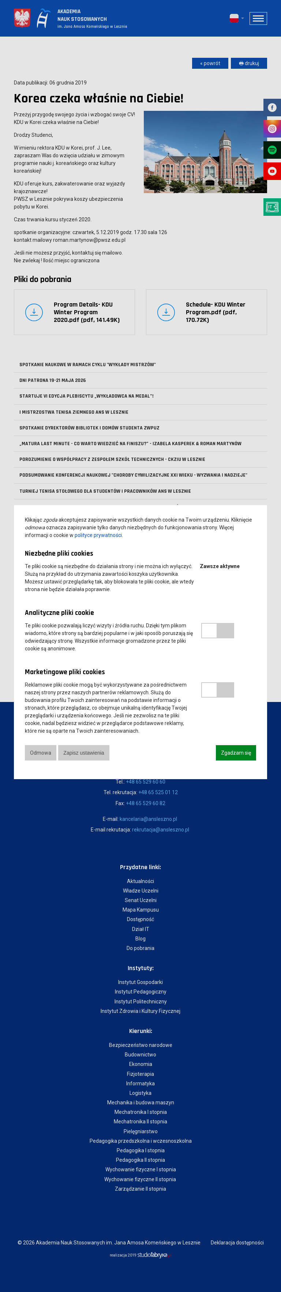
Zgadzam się (236, 753)
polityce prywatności (98, 535)
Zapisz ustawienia (84, 753)
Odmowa (40, 753)
